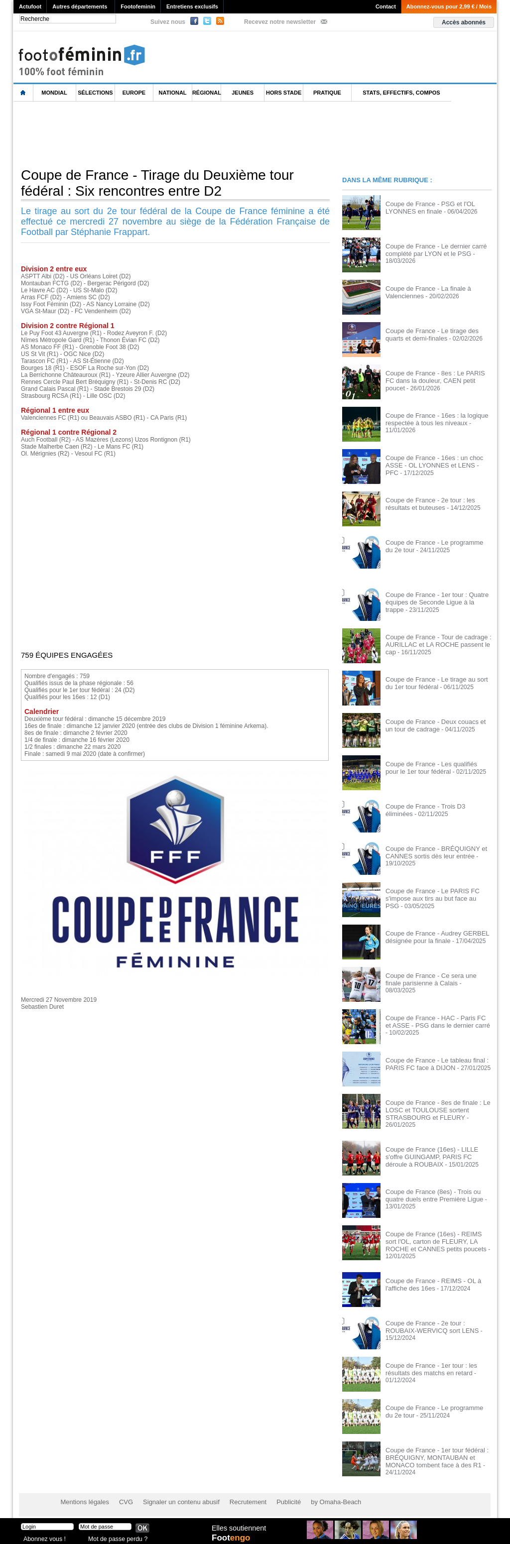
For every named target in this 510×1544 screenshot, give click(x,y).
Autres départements (79, 6)
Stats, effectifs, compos (401, 93)
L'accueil (23, 93)
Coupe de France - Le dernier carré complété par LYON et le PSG (432, 249)
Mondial (54, 93)
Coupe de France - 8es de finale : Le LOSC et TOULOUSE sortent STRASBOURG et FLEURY (434, 1109)
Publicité (274, 1494)
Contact (386, 6)
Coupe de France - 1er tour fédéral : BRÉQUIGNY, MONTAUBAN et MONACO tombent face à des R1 (433, 1450)
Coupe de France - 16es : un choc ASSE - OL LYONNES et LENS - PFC (435, 461)
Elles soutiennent (238, 1528)
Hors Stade (283, 93)
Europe (134, 93)
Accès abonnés (464, 22)
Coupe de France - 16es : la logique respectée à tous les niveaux (433, 419)
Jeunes (243, 93)
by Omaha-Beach (319, 1494)
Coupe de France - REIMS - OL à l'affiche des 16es (429, 1278)
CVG (122, 1494)
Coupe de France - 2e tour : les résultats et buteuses (426, 503)
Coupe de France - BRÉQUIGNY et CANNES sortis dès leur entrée (432, 852)
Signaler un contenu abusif (173, 1494)
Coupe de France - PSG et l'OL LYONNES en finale (426, 207)
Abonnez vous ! (42, 1536)
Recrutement (236, 1494)
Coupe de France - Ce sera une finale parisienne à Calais (435, 979)
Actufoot (30, 6)
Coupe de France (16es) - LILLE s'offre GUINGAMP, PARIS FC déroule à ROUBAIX (437, 1154)
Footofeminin (138, 6)
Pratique (327, 93)
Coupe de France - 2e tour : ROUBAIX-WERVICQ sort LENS (437, 1320)
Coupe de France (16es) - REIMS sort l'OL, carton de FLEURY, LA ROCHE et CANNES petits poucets (437, 1239)
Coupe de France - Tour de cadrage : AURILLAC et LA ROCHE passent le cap (434, 643)
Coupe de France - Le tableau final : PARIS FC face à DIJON (433, 1063)
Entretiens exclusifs (192, 6)
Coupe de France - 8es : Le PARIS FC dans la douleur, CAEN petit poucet (436, 376)
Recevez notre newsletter (280, 21)
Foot (232, 1538)
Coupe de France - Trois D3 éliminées (435, 806)
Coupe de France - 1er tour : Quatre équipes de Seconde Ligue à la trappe (435, 598)
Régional (206, 93)
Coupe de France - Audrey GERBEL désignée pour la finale (433, 937)
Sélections (95, 93)
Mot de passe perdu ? (114, 1536)
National (173, 93)
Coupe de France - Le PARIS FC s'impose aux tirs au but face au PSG (434, 894)
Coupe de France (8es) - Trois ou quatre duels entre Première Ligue (430, 1193)
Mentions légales (83, 1494)
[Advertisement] (194, 134)
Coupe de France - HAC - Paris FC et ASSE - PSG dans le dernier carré (435, 1021)
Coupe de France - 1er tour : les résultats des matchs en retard (427, 1363)
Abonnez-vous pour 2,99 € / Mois (449, 6)
